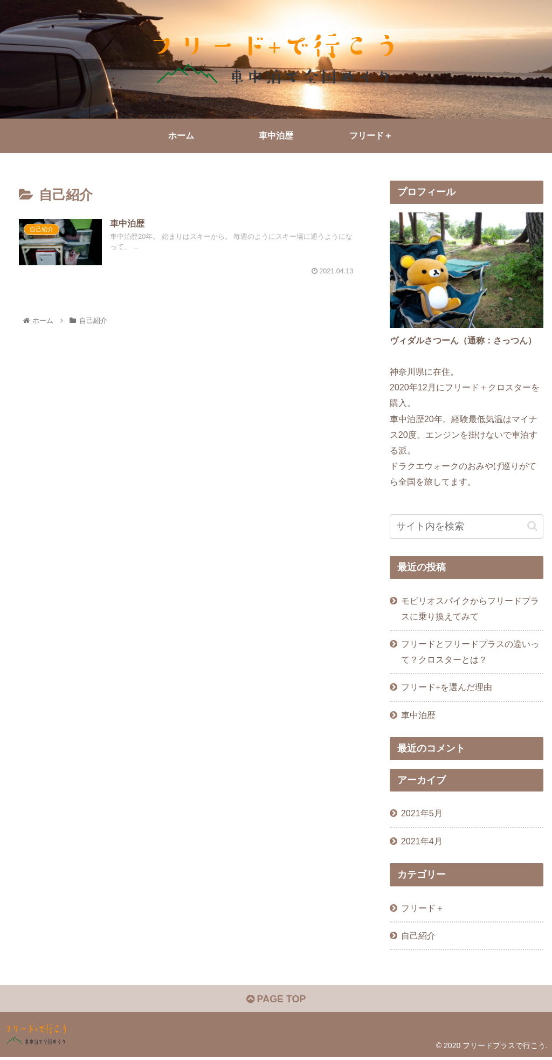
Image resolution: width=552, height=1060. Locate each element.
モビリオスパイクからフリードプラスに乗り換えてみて (470, 608)
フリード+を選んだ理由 (446, 687)
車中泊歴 (418, 715)
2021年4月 (422, 841)
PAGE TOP (276, 999)
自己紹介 (418, 935)
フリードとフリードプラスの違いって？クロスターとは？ (470, 651)
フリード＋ (422, 908)
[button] (532, 526)
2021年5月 (422, 813)
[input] (466, 526)
